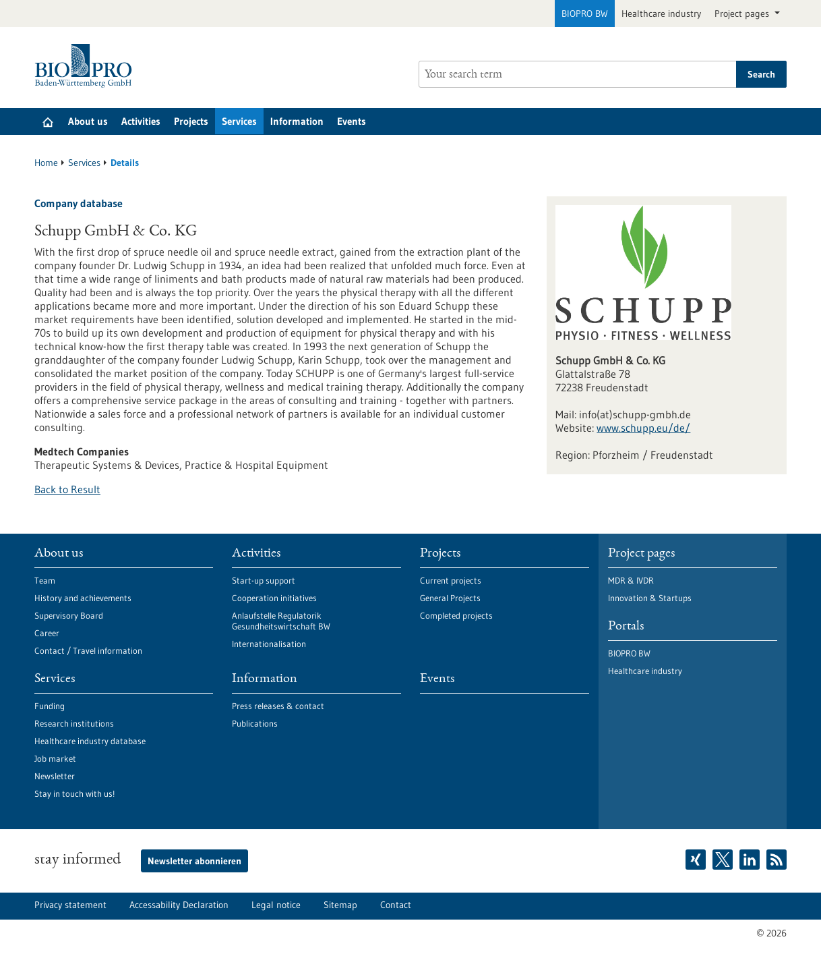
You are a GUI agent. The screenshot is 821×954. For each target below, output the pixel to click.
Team (44, 580)
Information (297, 121)
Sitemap (340, 904)
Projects (191, 121)
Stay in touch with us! (74, 793)
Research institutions (74, 723)
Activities (140, 121)
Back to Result (67, 489)
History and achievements (82, 597)
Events (351, 121)
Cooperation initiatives (274, 597)
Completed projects (456, 615)
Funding (49, 705)
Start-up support (263, 580)
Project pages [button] (743, 13)
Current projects (450, 580)
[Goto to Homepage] (86, 66)
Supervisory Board (68, 615)
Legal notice (276, 904)
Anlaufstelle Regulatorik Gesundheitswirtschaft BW (281, 621)
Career (46, 632)
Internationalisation (269, 643)
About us (88, 121)
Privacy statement (70, 904)
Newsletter (54, 775)
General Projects (450, 597)
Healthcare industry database (90, 740)
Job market (55, 758)
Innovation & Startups (650, 597)
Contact (395, 904)
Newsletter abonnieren (194, 861)
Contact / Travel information (88, 650)
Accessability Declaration (179, 904)
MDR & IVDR (631, 580)
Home (46, 163)
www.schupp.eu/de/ (643, 427)
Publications (255, 723)
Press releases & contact (278, 705)
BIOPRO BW (584, 13)
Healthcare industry (661, 13)
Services (239, 121)
